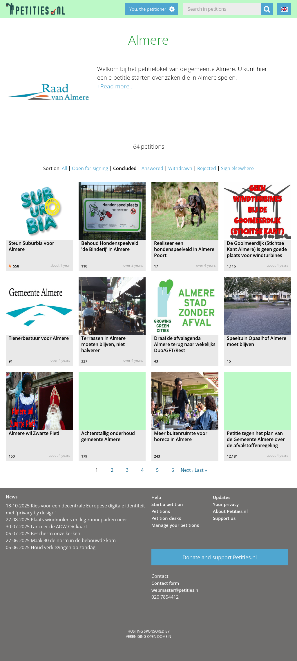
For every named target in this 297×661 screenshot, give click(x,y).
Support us (224, 518)
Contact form (165, 583)
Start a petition (167, 504)
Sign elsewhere (237, 168)
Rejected (206, 168)
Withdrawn (180, 168)
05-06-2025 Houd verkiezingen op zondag (50, 547)
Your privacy (226, 504)
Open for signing (90, 168)
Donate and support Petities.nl (219, 557)
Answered (152, 168)
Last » (201, 470)
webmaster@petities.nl (175, 590)
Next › (187, 470)
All (64, 168)
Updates (221, 497)
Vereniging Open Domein (148, 636)
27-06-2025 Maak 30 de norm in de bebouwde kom (61, 540)
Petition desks (166, 518)
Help (156, 497)
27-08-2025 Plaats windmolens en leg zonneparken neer (66, 519)
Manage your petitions (175, 525)
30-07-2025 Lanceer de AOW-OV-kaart (46, 526)
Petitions (160, 511)
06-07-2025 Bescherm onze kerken (43, 533)
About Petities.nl (230, 511)
